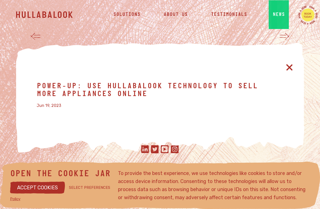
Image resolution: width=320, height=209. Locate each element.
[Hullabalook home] (54, 15)
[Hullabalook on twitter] (155, 150)
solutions (126, 15)
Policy (15, 199)
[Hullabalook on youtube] (165, 150)
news (279, 15)
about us (176, 15)
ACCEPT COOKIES (37, 188)
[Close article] (289, 67)
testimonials (229, 15)
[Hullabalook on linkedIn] (145, 150)
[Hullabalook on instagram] (175, 150)
